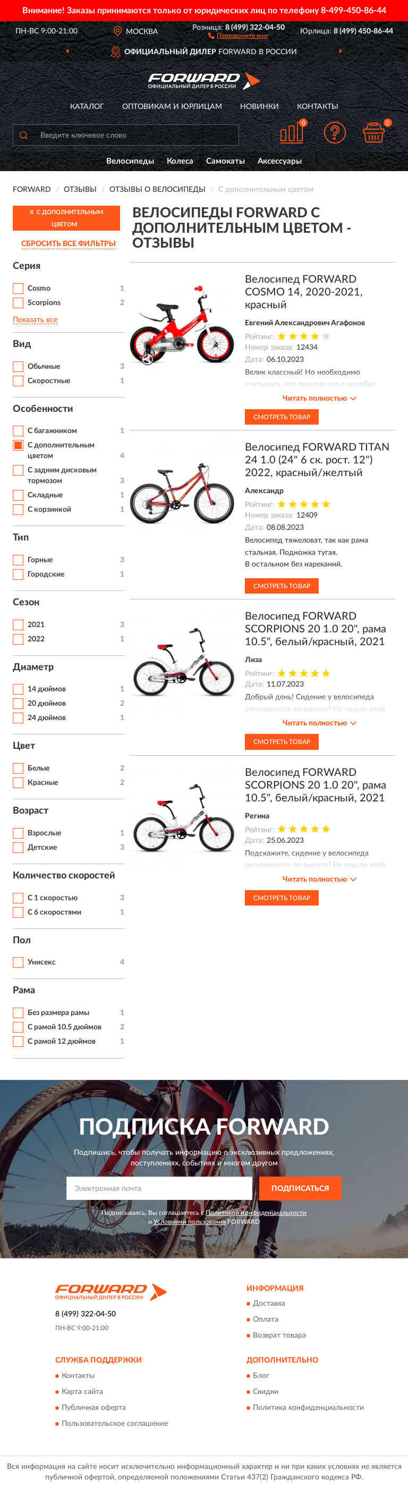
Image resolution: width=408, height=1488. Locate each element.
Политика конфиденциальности (308, 1407)
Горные (40, 560)
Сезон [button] (26, 602)
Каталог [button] (87, 107)
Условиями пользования (190, 1222)
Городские (46, 574)
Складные (45, 495)
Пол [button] (22, 940)
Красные (43, 783)
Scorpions (44, 303)
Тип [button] (21, 538)
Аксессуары (280, 161)
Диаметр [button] (33, 667)
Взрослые (44, 833)
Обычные (44, 366)
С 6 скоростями (54, 912)
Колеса (180, 161)
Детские (42, 847)
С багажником (52, 431)
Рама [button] (24, 990)
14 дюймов (47, 689)
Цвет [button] (24, 746)
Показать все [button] (35, 320)
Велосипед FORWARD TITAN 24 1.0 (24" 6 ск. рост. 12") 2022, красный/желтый (317, 460)
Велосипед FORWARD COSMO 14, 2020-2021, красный (304, 292)
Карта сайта (82, 1392)
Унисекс (42, 962)
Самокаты (225, 161)
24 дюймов (47, 718)
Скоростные (49, 381)
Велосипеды (130, 161)
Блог (261, 1376)
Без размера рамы (58, 1013)
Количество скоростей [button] (64, 876)
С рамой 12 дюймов (62, 1041)
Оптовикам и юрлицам (172, 107)
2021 (36, 625)
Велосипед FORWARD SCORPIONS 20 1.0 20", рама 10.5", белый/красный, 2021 (315, 629)
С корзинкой (49, 509)
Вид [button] (22, 344)
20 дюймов (47, 703)
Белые (38, 768)
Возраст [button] (30, 811)
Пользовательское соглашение (115, 1423)
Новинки (259, 107)
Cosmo (39, 288)
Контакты (317, 107)
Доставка (269, 1304)
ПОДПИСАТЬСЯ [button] (300, 1189)
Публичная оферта (94, 1407)
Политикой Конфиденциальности (256, 1213)
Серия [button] (26, 266)
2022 (36, 639)
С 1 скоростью (53, 898)
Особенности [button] (43, 409)
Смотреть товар (281, 417)
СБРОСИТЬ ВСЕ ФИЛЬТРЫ (68, 244)
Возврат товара (279, 1336)
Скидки (265, 1392)
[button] (238, 35)
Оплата (265, 1320)
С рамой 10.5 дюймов (64, 1027)
